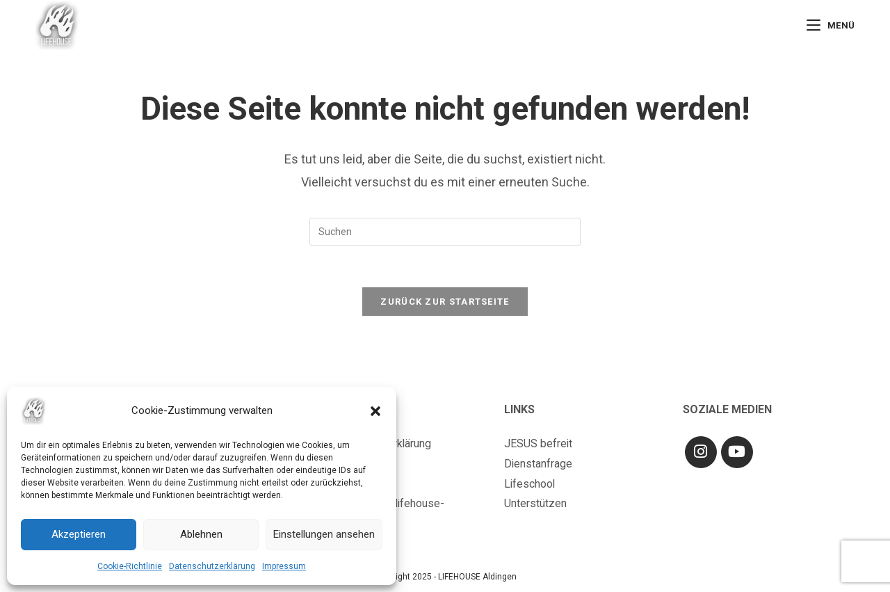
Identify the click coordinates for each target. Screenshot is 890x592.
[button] (375, 411)
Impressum (284, 566)
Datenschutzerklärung (212, 566)
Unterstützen (535, 504)
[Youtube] (737, 453)
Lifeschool (530, 484)
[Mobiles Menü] (831, 25)
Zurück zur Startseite (444, 302)
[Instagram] (701, 453)
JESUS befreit (538, 444)
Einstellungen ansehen (324, 534)
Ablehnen (201, 534)
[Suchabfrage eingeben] (445, 232)
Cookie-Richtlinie (129, 566)
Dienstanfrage (538, 464)
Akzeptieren (78, 534)
